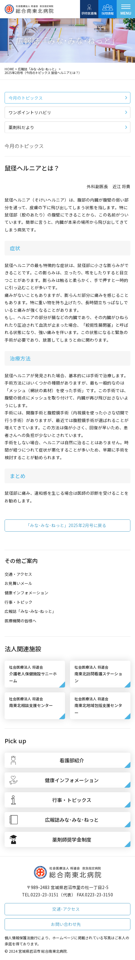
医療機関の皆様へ (20, 621)
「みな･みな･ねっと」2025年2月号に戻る (66, 525)
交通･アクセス (66, 909)
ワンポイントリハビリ (68, 112)
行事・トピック (18, 602)
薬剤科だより (68, 127)
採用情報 (107, 9)
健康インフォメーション (26, 593)
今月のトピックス (68, 98)
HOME (9, 69)
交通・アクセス (18, 574)
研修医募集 (89, 9)
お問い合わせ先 (66, 924)
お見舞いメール (18, 583)
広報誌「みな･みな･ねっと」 (38, 69)
